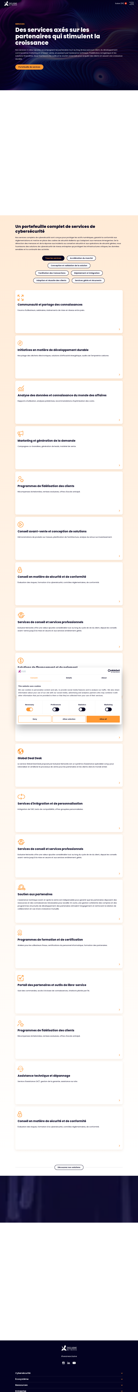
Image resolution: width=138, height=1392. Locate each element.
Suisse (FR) (121, 3)
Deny (35, 719)
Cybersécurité (22, 1373)
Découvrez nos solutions (69, 1167)
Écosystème (21, 1379)
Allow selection (69, 719)
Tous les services (53, 258)
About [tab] (104, 678)
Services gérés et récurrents (88, 280)
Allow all (103, 719)
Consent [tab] (34, 678)
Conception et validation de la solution (69, 265)
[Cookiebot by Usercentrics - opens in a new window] (109, 671)
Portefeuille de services (29, 67)
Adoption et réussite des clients (51, 280)
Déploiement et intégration (87, 273)
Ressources (21, 1385)
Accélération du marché (81, 258)
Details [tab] (69, 678)
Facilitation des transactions (51, 273)
